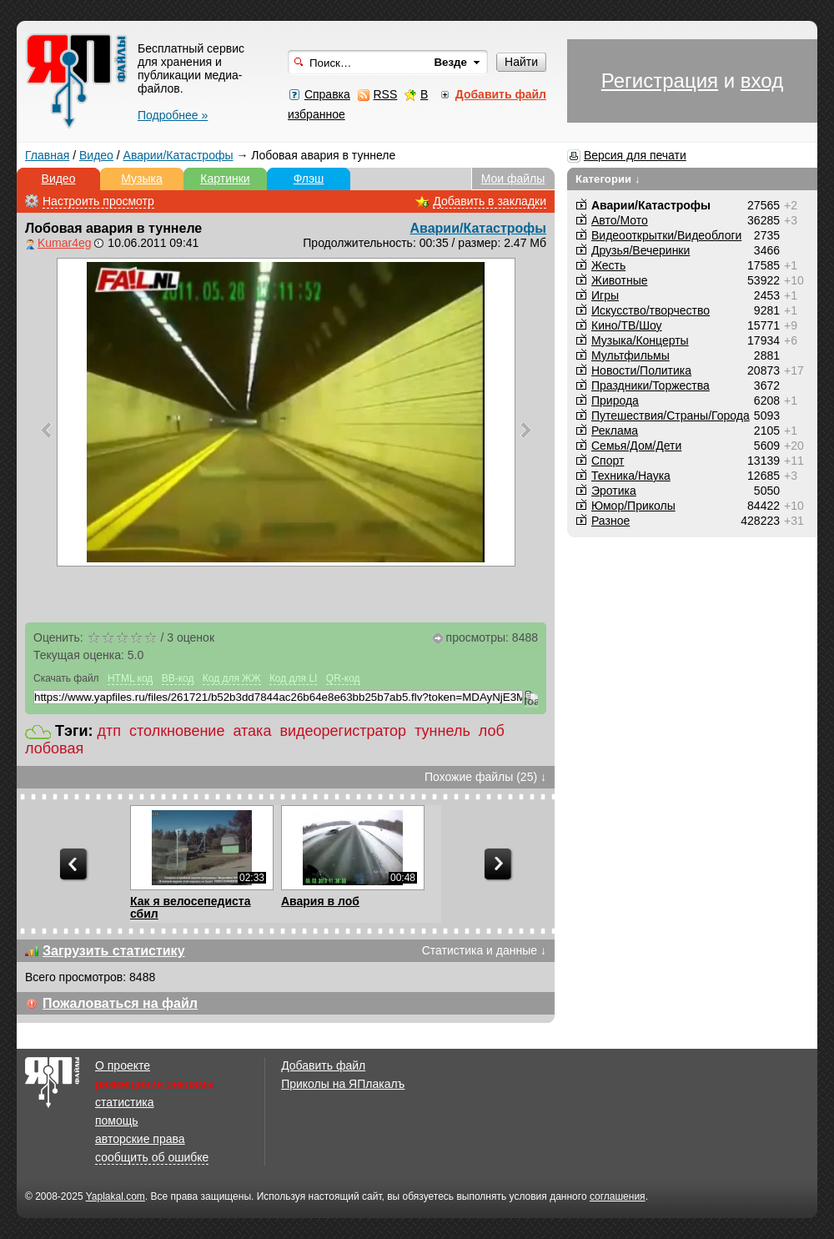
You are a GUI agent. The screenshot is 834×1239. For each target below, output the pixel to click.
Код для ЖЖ (232, 678)
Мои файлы (513, 178)
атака (252, 731)
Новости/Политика (641, 370)
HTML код (130, 678)
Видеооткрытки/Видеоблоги (666, 235)
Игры (605, 295)
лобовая (54, 748)
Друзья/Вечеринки (640, 250)
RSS (385, 94)
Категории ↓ (608, 179)
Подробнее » (173, 115)
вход (762, 80)
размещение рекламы (154, 1083)
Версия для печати (635, 155)
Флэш (309, 178)
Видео (96, 155)
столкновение (176, 731)
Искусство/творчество (650, 310)
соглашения (618, 1196)
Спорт (607, 460)
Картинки (224, 178)
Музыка (142, 178)
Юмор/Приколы (633, 505)
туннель (442, 731)
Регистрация (659, 80)
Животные (619, 280)
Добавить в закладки (489, 201)
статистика (124, 1102)
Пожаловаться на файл (120, 1003)
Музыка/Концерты (640, 340)
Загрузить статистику (114, 951)
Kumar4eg (65, 242)
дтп (110, 731)
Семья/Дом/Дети (636, 445)
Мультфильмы (630, 355)
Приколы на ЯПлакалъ (342, 1083)
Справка (327, 94)
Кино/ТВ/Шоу (626, 325)
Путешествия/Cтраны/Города (670, 415)
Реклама (614, 430)
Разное (610, 520)
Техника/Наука (631, 475)
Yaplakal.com (115, 1196)
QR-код (343, 678)
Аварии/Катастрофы (178, 155)
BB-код (178, 678)
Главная (47, 155)
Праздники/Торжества (650, 385)
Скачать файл (66, 678)
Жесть (608, 265)
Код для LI (293, 678)
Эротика (613, 490)
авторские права (140, 1139)
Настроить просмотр (98, 201)
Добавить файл (323, 1065)
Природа (615, 400)
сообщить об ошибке (151, 1157)
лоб (492, 731)
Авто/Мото (619, 220)
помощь (116, 1120)
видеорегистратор (342, 731)
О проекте (122, 1065)
